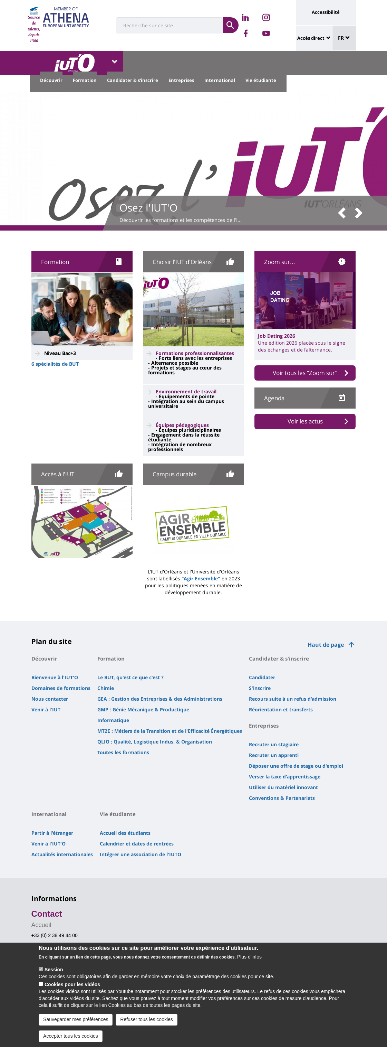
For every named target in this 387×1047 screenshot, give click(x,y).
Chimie (105, 688)
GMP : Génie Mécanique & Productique (143, 709)
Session (54, 976)
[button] (344, 213)
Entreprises (181, 80)
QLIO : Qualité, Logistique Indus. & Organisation (154, 741)
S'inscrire (260, 688)
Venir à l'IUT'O (48, 843)
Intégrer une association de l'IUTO (140, 854)
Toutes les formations (123, 752)
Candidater (262, 677)
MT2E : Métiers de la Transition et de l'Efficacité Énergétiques (169, 731)
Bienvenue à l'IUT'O (54, 677)
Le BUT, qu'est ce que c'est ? (130, 677)
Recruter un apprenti (274, 755)
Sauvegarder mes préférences (75, 1025)
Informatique (113, 720)
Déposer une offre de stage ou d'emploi (296, 766)
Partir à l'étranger (52, 833)
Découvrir (51, 80)
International (219, 80)
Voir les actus (305, 421)
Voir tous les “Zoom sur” (305, 373)
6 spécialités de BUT (55, 364)
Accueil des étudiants (125, 833)
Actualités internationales (62, 854)
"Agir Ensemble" (201, 578)
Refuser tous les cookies (146, 1025)
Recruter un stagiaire (274, 744)
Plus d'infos (249, 963)
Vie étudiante (260, 80)
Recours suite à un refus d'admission (292, 698)
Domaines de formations (60, 688)
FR (344, 38)
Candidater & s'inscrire (132, 80)
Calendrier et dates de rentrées (137, 843)
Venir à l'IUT (45, 709)
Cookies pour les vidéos (72, 991)
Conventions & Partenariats (282, 798)
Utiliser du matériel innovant (283, 787)
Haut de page (326, 644)
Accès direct (311, 38)
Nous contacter (49, 698)
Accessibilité (326, 12)
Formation (85, 80)
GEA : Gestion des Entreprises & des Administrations (159, 698)
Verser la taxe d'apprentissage (284, 776)
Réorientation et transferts (281, 709)
